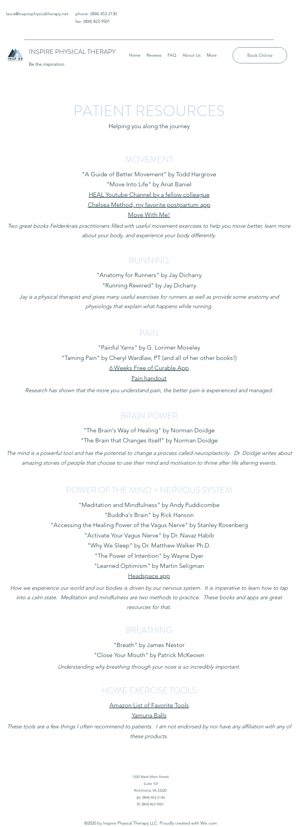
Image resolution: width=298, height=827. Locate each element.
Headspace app (149, 575)
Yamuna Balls (149, 715)
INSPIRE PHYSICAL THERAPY (72, 51)
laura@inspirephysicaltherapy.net (37, 13)
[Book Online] (260, 55)
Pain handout (149, 378)
